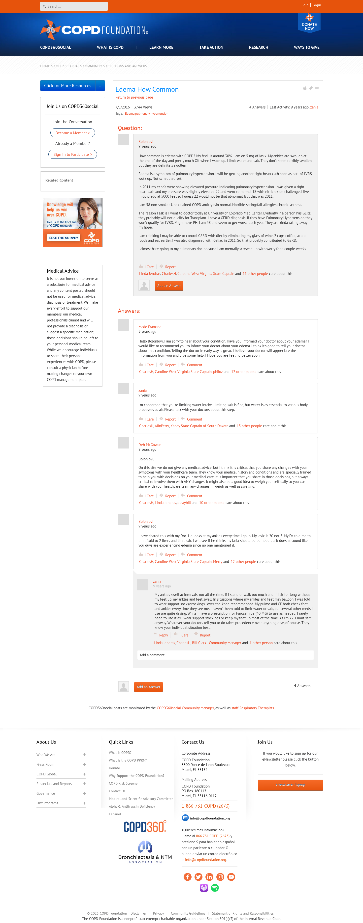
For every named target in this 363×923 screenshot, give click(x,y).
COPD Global (46, 774)
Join (305, 5)
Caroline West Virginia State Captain (205, 273)
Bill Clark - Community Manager (216, 642)
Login (317, 5)
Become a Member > (73, 132)
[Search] (74, 6)
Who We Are (46, 754)
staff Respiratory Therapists (252, 708)
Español (115, 814)
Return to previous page (134, 97)
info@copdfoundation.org (205, 859)
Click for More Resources (67, 85)
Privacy (158, 913)
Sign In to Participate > (73, 154)
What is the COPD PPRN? (128, 760)
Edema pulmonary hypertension (146, 113)
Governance (45, 793)
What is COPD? (120, 752)
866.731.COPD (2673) (213, 836)
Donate (309, 23)
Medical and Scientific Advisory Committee (141, 798)
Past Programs (47, 803)
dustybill (184, 502)
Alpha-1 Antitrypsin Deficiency (132, 806)
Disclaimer (138, 913)
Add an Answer (169, 285)
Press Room (45, 764)
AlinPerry (162, 425)
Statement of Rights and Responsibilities (243, 913)
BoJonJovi (145, 141)
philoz (218, 371)
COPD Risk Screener (124, 783)
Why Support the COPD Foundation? (136, 775)
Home (45, 66)
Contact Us (117, 791)
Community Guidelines (188, 913)
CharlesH (169, 273)
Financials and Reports (54, 783)
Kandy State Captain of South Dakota (199, 425)
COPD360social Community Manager (185, 708)
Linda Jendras (149, 273)
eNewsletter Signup (290, 785)
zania (314, 107)
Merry (217, 561)
